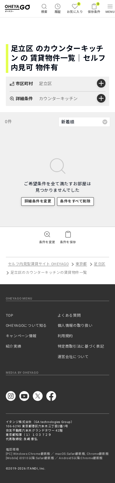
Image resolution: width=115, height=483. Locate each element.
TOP (9, 315)
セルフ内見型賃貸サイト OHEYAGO (38, 264)
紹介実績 (13, 346)
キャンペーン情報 (21, 336)
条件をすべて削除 (75, 201)
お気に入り (75, 7)
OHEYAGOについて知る (26, 325)
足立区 (99, 264)
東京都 (81, 264)
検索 (44, 8)
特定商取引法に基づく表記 (81, 346)
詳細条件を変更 (38, 201)
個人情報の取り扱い (75, 325)
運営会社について (73, 357)
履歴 (58, 8)
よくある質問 (69, 315)
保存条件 (94, 7)
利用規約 (65, 336)
